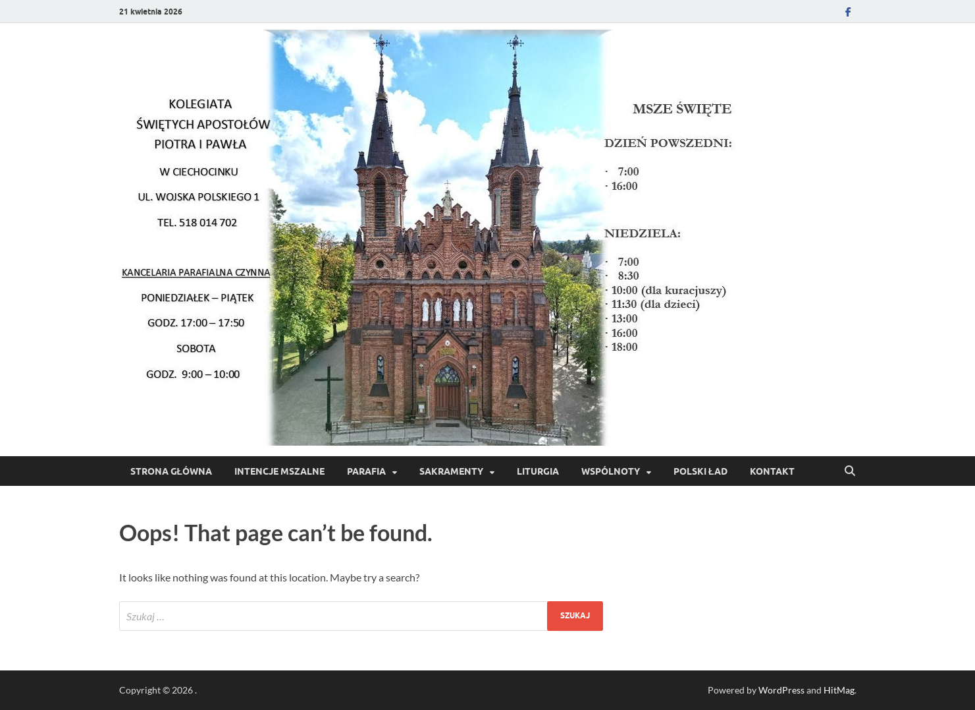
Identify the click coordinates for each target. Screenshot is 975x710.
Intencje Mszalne (279, 471)
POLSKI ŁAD (700, 471)
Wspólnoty (610, 471)
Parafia (366, 471)
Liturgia (538, 471)
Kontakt (772, 471)
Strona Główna (171, 471)
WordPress (781, 689)
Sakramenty (451, 471)
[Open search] (850, 471)
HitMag (839, 689)
